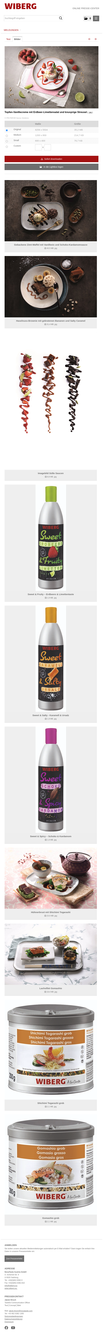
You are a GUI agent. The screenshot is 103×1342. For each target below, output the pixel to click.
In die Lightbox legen (51, 167)
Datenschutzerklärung (13, 1319)
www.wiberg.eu (11, 1288)
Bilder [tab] (17, 39)
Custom (17, 146)
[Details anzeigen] (51, 210)
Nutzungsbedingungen (14, 1316)
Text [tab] (8, 39)
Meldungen (11, 30)
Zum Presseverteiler (14, 1259)
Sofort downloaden (51, 159)
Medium (17, 135)
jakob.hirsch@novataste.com (21, 1311)
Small (16, 140)
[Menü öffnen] (96, 18)
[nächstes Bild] (95, 39)
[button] (87, 18)
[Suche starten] (60, 18)
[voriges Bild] (89, 39)
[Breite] (38, 147)
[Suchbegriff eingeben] (33, 18)
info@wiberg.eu (11, 1286)
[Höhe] (47, 147)
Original (17, 129)
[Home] (19, 6)
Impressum (9, 1322)
